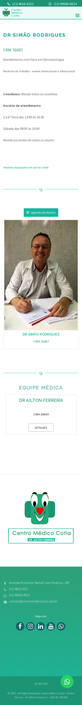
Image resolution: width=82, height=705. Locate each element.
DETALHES (37, 427)
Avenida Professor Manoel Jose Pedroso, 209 (39, 583)
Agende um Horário (41, 212)
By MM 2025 (41, 684)
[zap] (67, 681)
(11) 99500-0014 (19, 595)
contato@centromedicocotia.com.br (33, 601)
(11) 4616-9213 (18, 589)
